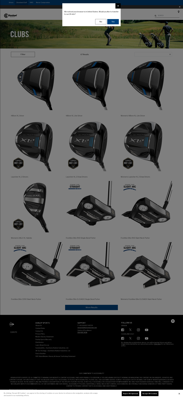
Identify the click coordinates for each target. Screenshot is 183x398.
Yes (113, 22)
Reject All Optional (130, 393)
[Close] (118, 6)
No (100, 22)
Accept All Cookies (149, 393)
